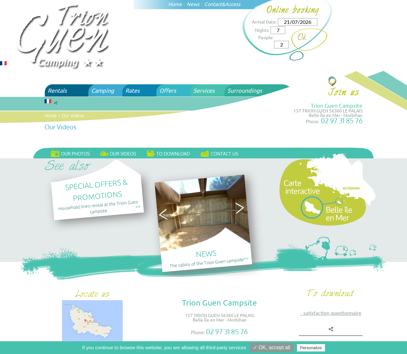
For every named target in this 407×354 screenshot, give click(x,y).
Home (175, 4)
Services (204, 90)
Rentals (57, 90)
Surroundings (244, 90)
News (193, 4)
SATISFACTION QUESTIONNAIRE (332, 313)
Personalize (311, 347)
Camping (102, 90)
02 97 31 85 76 (341, 120)
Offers (167, 90)
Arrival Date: (264, 22)
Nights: (262, 30)
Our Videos (73, 115)
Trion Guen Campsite (336, 105)
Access (232, 4)
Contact (213, 4)
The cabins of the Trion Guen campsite (206, 262)
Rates (132, 90)
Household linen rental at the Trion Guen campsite (98, 206)
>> (138, 206)
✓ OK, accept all (271, 347)
